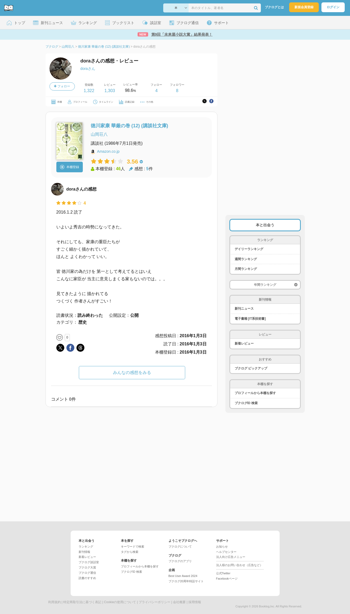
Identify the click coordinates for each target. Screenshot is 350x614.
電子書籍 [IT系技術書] (250, 318)
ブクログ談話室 (89, 562)
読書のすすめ (87, 578)
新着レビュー (244, 343)
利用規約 (54, 602)
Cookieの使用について (120, 602)
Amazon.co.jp (108, 151)
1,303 (109, 90)
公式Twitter (223, 573)
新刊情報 (84, 551)
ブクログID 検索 (246, 403)
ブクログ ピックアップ (251, 368)
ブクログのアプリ (180, 561)
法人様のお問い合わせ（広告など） (239, 565)
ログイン (333, 7)
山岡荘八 (99, 134)
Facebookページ (227, 578)
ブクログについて (180, 546)
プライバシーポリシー (154, 602)
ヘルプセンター (226, 551)
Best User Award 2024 (183, 575)
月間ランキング (246, 269)
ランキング (86, 546)
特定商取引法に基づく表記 (82, 602)
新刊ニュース (244, 308)
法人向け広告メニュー (230, 556)
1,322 (89, 90)
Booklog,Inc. (267, 606)
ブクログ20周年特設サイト (186, 581)
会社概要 (179, 602)
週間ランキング (246, 259)
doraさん (87, 68)
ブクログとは (274, 7)
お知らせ (222, 546)
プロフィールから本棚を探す (255, 393)
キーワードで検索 (132, 546)
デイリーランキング (249, 249)
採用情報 (194, 602)
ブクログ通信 (87, 572)
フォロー (62, 86)
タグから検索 (129, 551)
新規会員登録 (303, 7)
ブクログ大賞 (87, 567)
